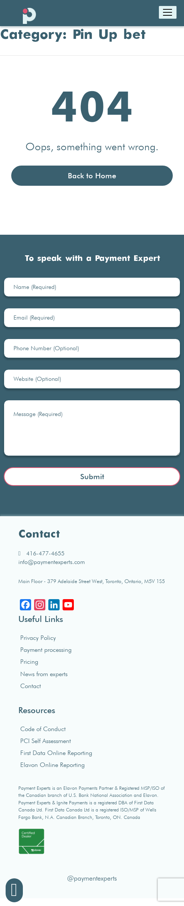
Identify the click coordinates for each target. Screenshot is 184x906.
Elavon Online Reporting (52, 764)
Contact (30, 686)
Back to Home (92, 175)
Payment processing (46, 649)
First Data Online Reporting (56, 752)
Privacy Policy (38, 637)
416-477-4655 (41, 553)
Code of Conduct (43, 729)
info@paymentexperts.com (51, 562)
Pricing (29, 661)
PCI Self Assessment (45, 741)
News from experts (43, 674)
